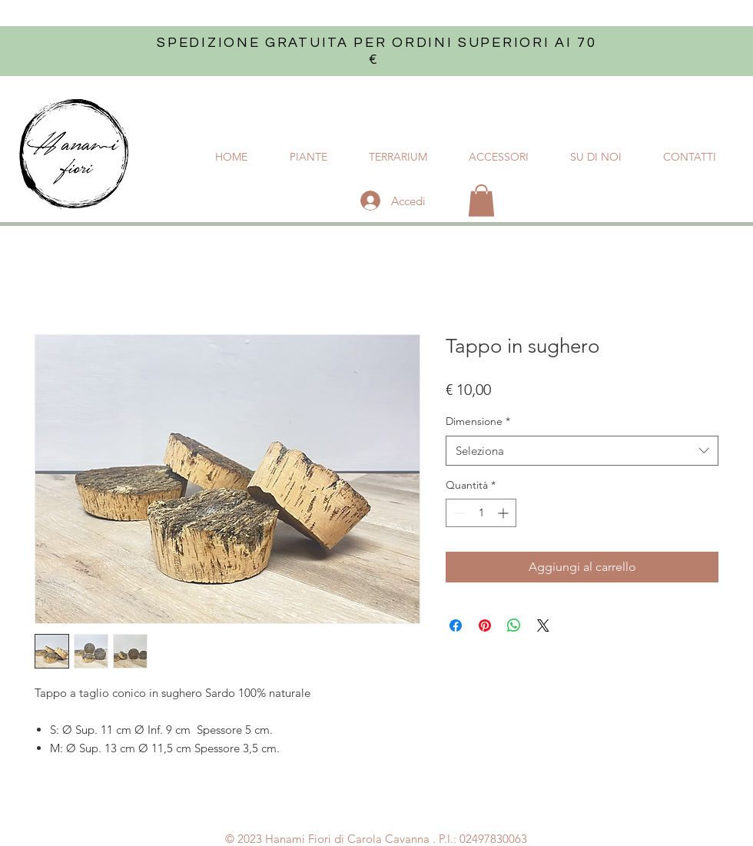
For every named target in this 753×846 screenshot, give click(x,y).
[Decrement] (457, 512)
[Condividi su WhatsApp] (514, 625)
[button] (481, 200)
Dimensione (478, 421)
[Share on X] (543, 625)
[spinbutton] (481, 512)
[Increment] (504, 512)
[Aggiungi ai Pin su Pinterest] (485, 625)
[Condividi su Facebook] (455, 625)
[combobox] (582, 451)
